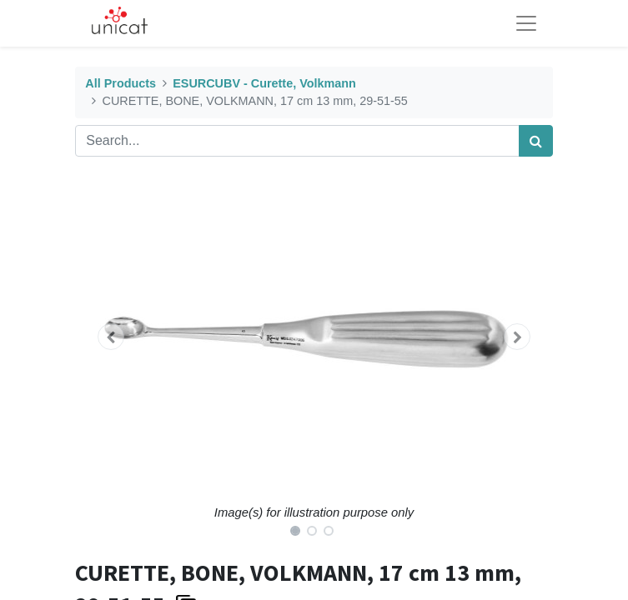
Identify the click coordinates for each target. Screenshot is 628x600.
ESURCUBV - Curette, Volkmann (264, 83)
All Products (120, 83)
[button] (111, 336)
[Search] (536, 141)
